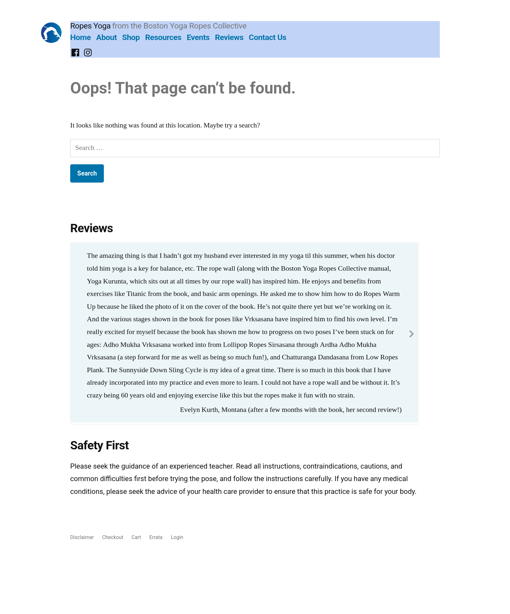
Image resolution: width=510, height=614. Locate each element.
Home (80, 37)
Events (198, 37)
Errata (156, 537)
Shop (131, 37)
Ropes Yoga (90, 25)
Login (177, 537)
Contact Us (267, 37)
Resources (163, 37)
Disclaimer (82, 537)
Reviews (229, 37)
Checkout (112, 537)
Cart (136, 537)
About (106, 37)
